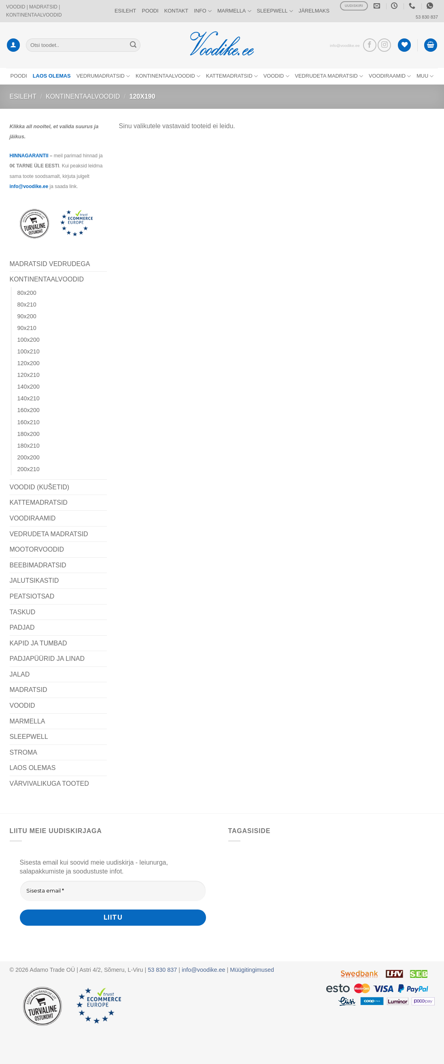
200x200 (28, 457)
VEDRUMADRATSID (103, 76)
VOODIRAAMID (390, 76)
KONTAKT (176, 11)
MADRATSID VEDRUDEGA (50, 263)
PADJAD (22, 627)
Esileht (23, 96)
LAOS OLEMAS (33, 767)
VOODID (276, 76)
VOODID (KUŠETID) (40, 487)
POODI (150, 11)
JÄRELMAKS (314, 11)
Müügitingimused (252, 970)
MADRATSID (28, 689)
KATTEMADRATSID (232, 76)
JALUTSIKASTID (34, 580)
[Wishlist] (404, 45)
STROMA (23, 752)
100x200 (28, 339)
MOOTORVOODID (37, 549)
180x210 (28, 445)
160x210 (28, 422)
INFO (203, 11)
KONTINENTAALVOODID (168, 76)
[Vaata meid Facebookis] (369, 45)
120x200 (28, 363)
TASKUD (23, 612)
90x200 (26, 316)
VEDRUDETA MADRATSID (329, 76)
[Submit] (133, 45)
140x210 (28, 398)
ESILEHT (125, 11)
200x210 (28, 469)
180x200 (28, 434)
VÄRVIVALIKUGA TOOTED (49, 783)
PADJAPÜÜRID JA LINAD (47, 658)
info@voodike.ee (345, 45)
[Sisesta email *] (113, 890)
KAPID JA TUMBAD (38, 643)
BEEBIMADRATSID (38, 565)
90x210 (26, 328)
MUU (424, 76)
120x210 (28, 375)
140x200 (28, 386)
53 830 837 (427, 17)
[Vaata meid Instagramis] (384, 45)
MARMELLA (234, 11)
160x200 (28, 410)
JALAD (20, 674)
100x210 (28, 351)
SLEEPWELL (275, 11)
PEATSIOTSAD (32, 596)
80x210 (26, 304)
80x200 (26, 293)
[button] (13, 45)
